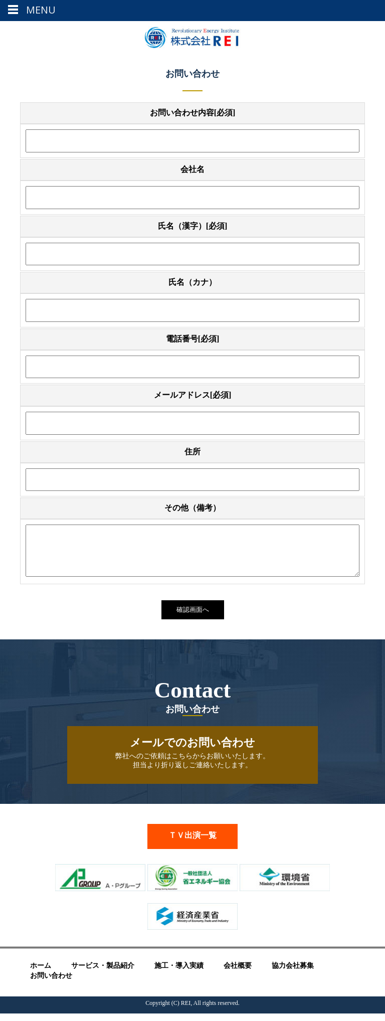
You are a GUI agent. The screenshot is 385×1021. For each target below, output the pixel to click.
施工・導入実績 (179, 973)
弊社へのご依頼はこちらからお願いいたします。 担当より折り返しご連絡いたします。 (192, 760)
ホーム (40, 973)
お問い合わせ (51, 983)
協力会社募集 (293, 973)
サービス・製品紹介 (102, 973)
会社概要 (238, 973)
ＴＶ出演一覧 (192, 842)
